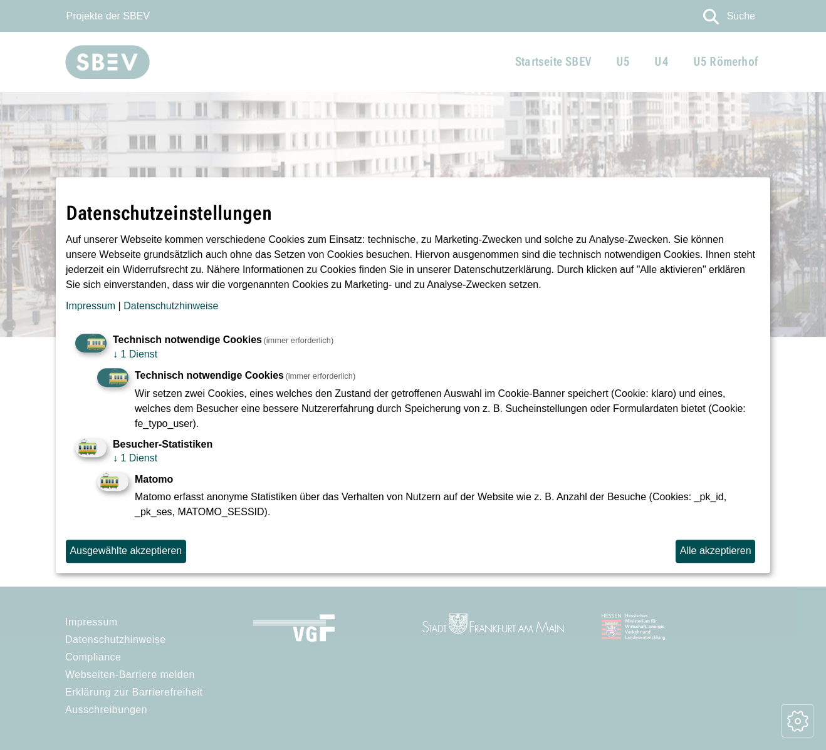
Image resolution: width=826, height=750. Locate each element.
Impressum (90, 306)
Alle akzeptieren (715, 550)
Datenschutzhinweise (170, 306)
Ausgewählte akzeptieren (126, 550)
